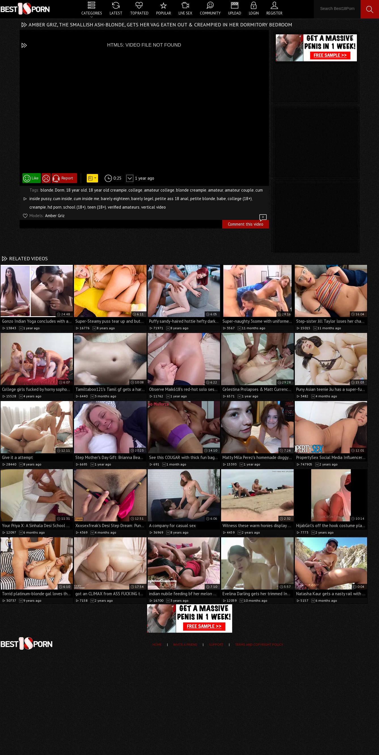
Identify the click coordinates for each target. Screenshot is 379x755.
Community (210, 13)
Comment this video (248, 223)
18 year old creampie (107, 190)
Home (157, 644)
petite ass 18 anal (172, 198)
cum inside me (86, 198)
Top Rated (139, 13)
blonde (47, 190)
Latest (116, 13)
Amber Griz (55, 215)
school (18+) (74, 207)
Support (216, 644)
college (135, 190)
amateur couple (239, 190)
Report (67, 178)
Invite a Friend (185, 644)
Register (274, 13)
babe (221, 198)
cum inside (62, 198)
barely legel (142, 198)
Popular (163, 13)
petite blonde (202, 198)
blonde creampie (191, 190)
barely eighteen (115, 198)
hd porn (55, 207)
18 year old (76, 190)
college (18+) (240, 198)
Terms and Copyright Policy (259, 644)
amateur (215, 190)
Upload (234, 13)
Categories (91, 13)
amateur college (159, 190)
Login (254, 13)
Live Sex (185, 13)
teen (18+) (96, 207)
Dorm (59, 190)
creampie (37, 207)
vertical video (153, 207)
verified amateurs (123, 207)
